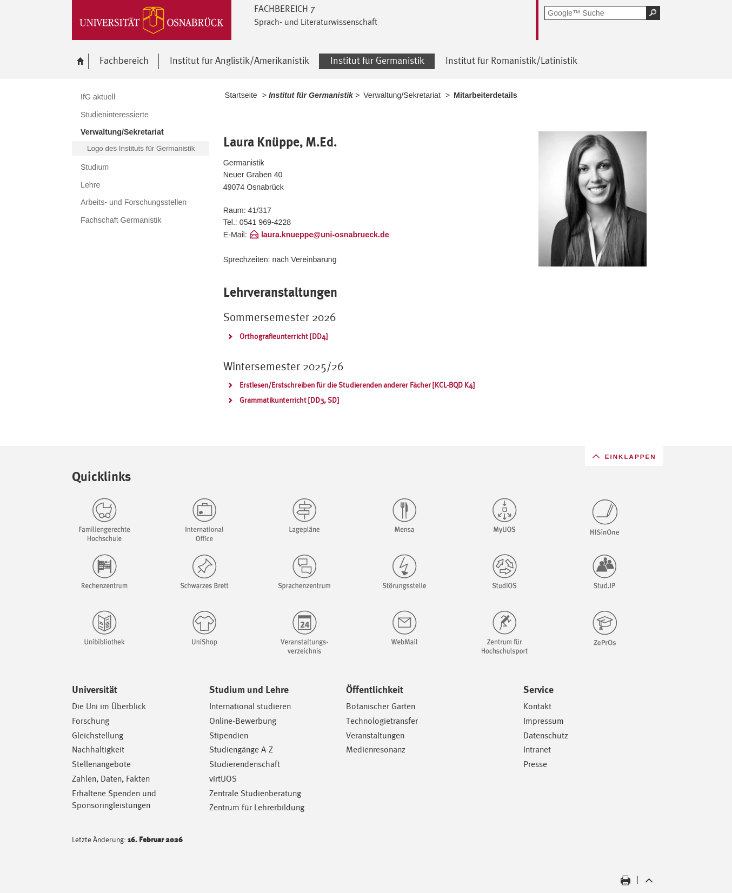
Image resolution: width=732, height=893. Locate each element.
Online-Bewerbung (242, 721)
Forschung (90, 721)
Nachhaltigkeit (98, 749)
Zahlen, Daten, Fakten (111, 779)
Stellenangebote (101, 764)
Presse (535, 764)
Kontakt (537, 706)
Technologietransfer (382, 721)
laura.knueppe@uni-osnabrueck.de (325, 234)
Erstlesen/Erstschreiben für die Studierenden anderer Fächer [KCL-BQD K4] (357, 385)
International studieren (250, 706)
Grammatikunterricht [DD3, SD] (289, 400)
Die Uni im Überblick (109, 706)
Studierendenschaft (244, 764)
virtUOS (223, 779)
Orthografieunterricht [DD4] (283, 336)
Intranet (537, 749)
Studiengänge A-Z (241, 749)
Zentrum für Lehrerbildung (256, 807)
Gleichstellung (97, 735)
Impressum (543, 721)
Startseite (241, 95)
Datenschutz (545, 735)
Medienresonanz (375, 749)
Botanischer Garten (380, 706)
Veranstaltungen (375, 735)
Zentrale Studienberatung (255, 793)
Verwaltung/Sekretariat (402, 95)
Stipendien (228, 735)
